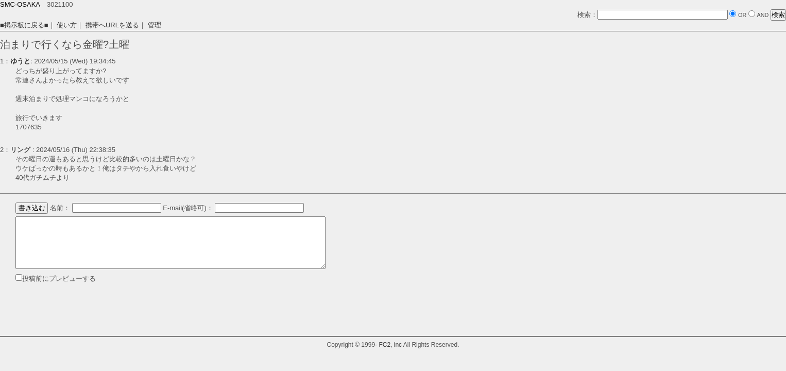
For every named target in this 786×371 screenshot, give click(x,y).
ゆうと (20, 61)
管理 (154, 25)
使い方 (67, 25)
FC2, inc (390, 344)
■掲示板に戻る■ (24, 25)
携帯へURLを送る (112, 25)
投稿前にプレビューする (59, 278)
